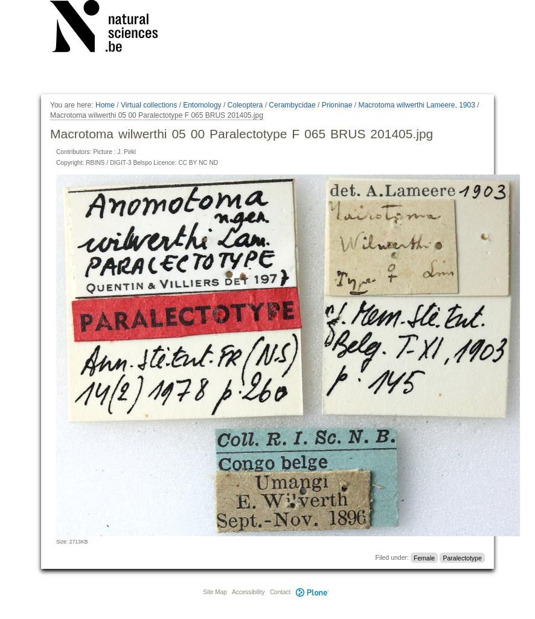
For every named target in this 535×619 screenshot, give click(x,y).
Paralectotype (462, 557)
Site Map (214, 592)
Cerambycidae (292, 105)
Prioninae (337, 105)
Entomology (202, 105)
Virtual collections (149, 105)
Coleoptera (245, 105)
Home (105, 105)
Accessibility (248, 592)
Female (424, 557)
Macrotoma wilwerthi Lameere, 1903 (416, 105)
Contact (280, 592)
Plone (312, 592)
